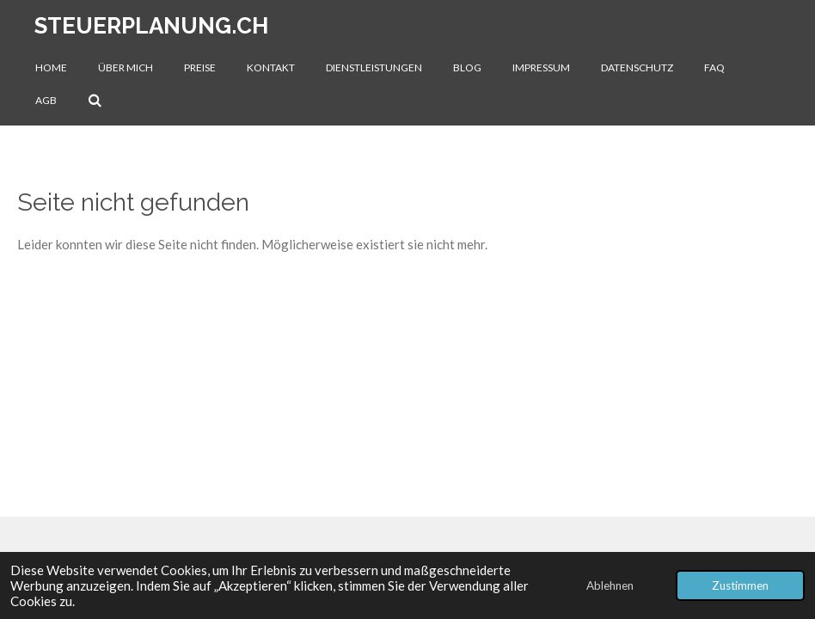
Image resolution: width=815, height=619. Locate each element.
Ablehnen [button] (610, 585)
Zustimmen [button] (740, 585)
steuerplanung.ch (151, 26)
